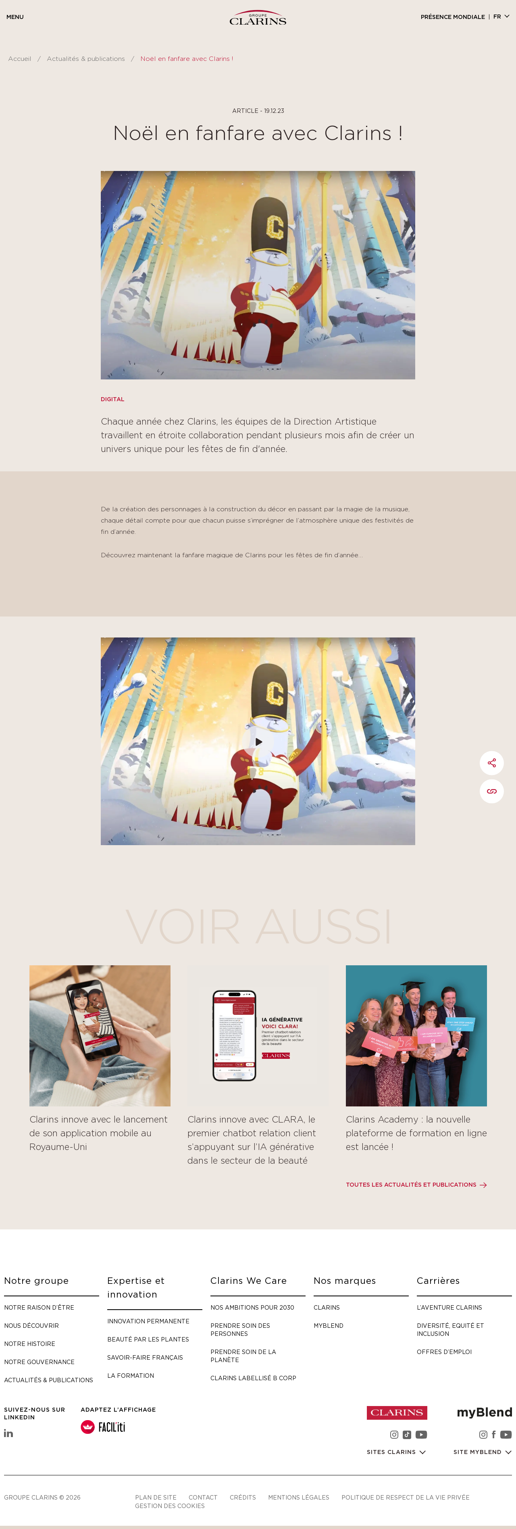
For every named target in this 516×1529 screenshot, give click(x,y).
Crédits (243, 1497)
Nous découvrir (31, 1326)
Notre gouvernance (39, 1362)
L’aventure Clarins (449, 1307)
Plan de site (156, 1497)
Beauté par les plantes (148, 1339)
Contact (203, 1497)
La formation (130, 1376)
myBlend (328, 1326)
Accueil (19, 59)
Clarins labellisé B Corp (253, 1378)
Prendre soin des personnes (240, 1330)
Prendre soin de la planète (243, 1356)
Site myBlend (479, 1452)
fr (497, 17)
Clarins (327, 1307)
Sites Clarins (392, 1452)
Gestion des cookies (170, 1506)
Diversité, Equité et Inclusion (450, 1330)
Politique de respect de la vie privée (405, 1497)
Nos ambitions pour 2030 (252, 1307)
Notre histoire (29, 1344)
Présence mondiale (453, 17)
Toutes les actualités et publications (411, 1185)
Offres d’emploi (444, 1352)
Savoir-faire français (145, 1357)
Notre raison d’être (39, 1307)
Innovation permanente (148, 1321)
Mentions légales (298, 1497)
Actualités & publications (86, 59)
